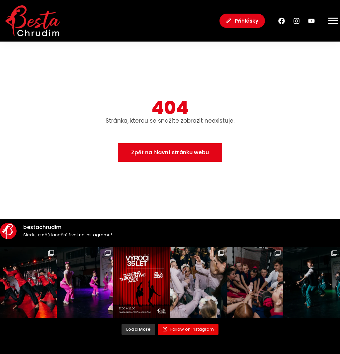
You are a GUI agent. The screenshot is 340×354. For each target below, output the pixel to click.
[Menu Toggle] (328, 21)
